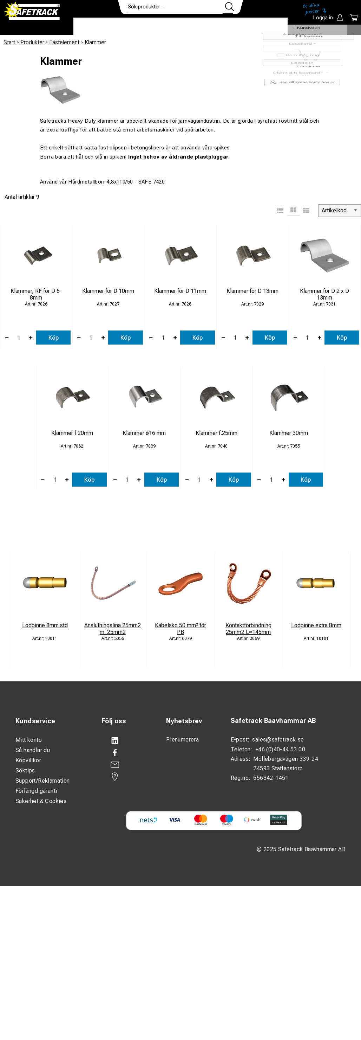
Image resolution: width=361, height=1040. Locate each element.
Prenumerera (182, 739)
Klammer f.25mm (216, 433)
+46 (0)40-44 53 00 (280, 749)
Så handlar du (32, 750)
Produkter (95, 27)
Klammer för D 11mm (180, 291)
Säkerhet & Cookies (40, 801)
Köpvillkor (28, 760)
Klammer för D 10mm (108, 291)
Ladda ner (267, 27)
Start (9, 42)
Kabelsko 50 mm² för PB (180, 628)
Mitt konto (28, 740)
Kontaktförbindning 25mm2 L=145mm (248, 628)
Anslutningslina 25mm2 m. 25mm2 (112, 628)
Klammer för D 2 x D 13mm (324, 294)
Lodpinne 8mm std (45, 625)
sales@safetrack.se (278, 739)
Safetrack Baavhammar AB (273, 720)
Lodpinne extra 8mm (316, 625)
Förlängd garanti (36, 791)
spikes (222, 148)
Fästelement (64, 42)
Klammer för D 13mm (252, 291)
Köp (53, 337)
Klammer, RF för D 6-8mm (36, 294)
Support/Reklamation (42, 780)
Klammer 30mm (288, 433)
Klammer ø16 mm (144, 433)
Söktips (25, 770)
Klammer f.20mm (72, 433)
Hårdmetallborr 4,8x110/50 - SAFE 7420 (116, 182)
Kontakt (228, 27)
